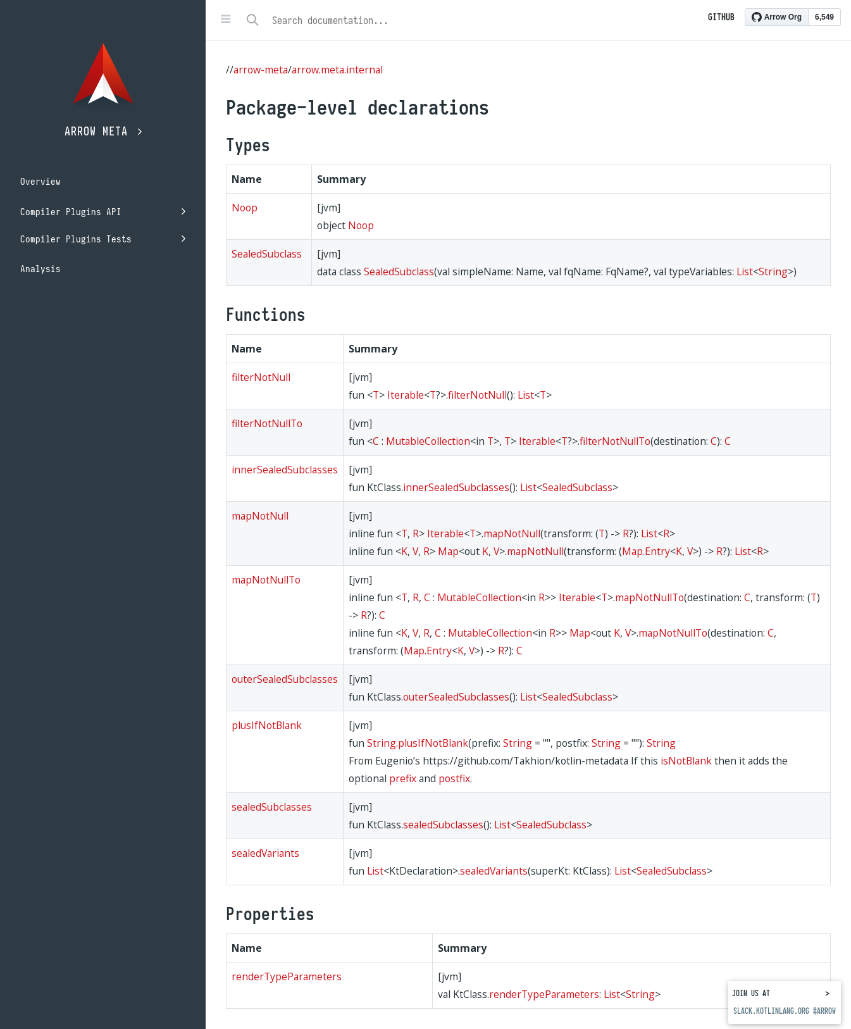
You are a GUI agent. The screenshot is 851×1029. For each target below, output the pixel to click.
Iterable (405, 395)
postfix (454, 778)
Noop (245, 208)
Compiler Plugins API (102, 212)
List (744, 271)
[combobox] (490, 20)
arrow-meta (260, 70)
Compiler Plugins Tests (102, 239)
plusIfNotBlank (267, 725)
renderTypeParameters (287, 976)
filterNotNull (261, 377)
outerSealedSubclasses (285, 679)
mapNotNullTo (266, 580)
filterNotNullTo (267, 423)
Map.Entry (646, 551)
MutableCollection (428, 441)
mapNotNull (260, 516)
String (773, 271)
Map (448, 551)
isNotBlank (686, 761)
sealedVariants (265, 853)
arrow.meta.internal (337, 70)
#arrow (824, 1011)
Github (721, 17)
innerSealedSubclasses (285, 470)
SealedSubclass (267, 254)
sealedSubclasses (272, 807)
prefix (402, 778)
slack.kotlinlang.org (771, 1011)
